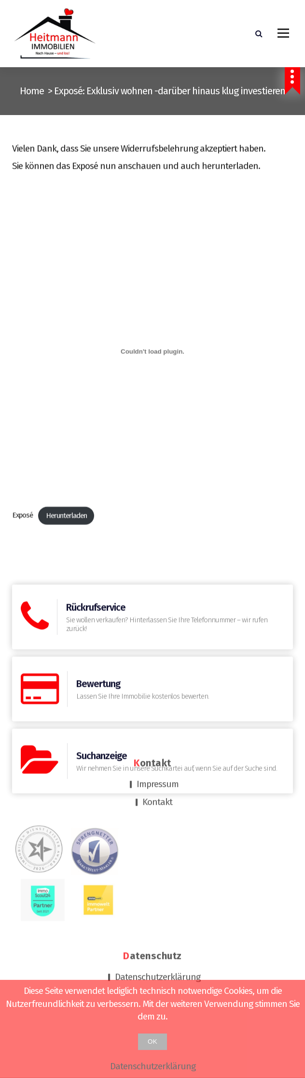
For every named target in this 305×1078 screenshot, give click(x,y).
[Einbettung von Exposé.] (152, 384)
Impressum (158, 711)
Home (32, 91)
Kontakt (157, 729)
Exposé (22, 548)
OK (152, 1041)
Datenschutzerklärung (157, 904)
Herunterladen (66, 548)
